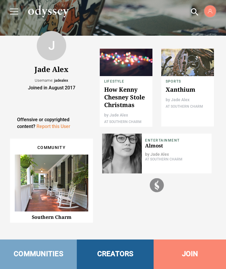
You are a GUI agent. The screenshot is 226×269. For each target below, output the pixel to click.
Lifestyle (114, 81)
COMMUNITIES (38, 254)
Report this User (53, 126)
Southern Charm (52, 217)
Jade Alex (118, 115)
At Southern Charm (123, 122)
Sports (173, 81)
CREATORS (115, 254)
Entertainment (162, 140)
